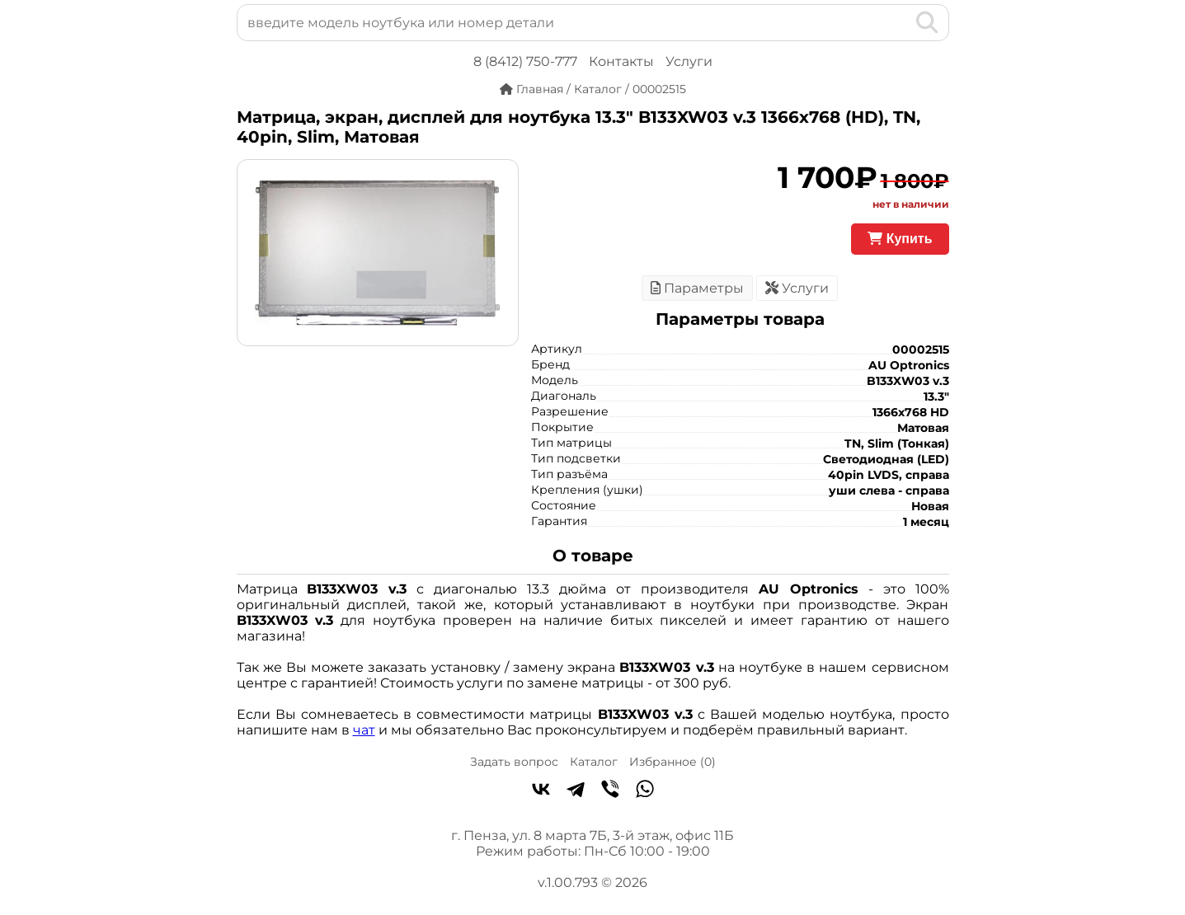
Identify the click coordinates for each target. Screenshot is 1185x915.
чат (364, 730)
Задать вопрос (514, 761)
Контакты (621, 61)
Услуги (688, 61)
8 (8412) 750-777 (525, 61)
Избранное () (672, 761)
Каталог (594, 761)
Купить (900, 239)
